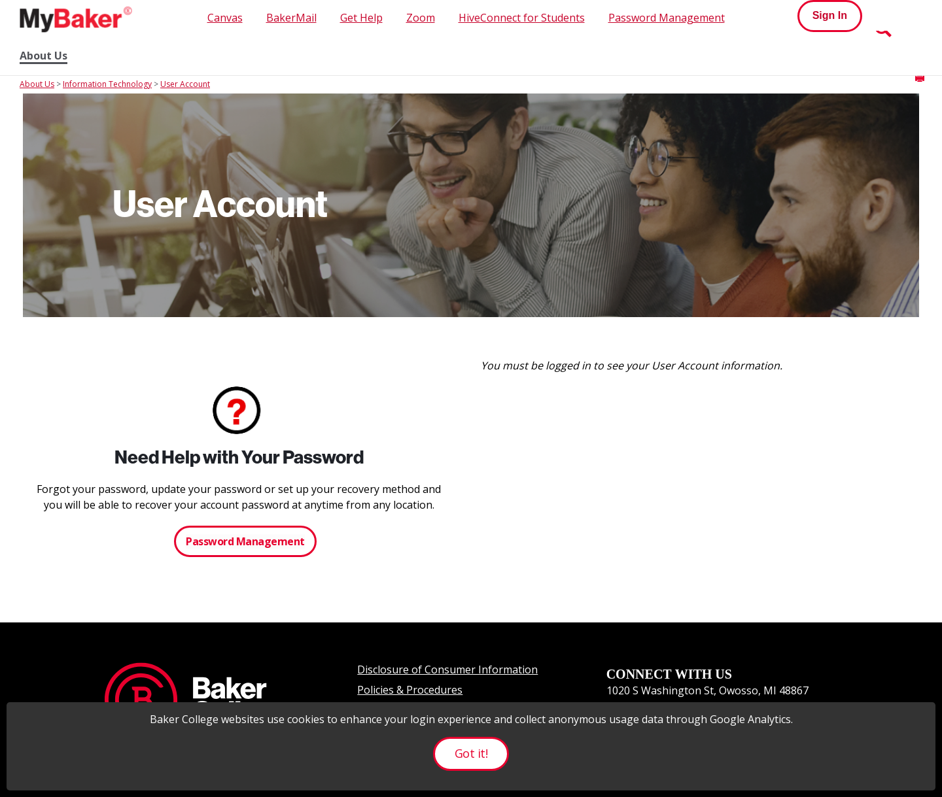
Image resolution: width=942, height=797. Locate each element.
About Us (43, 56)
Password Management (666, 17)
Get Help (361, 17)
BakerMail (291, 17)
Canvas (225, 17)
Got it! (471, 753)
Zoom (420, 17)
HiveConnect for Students (522, 17)
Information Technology (107, 84)
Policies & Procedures (409, 690)
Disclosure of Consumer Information (447, 669)
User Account (185, 84)
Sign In (829, 15)
